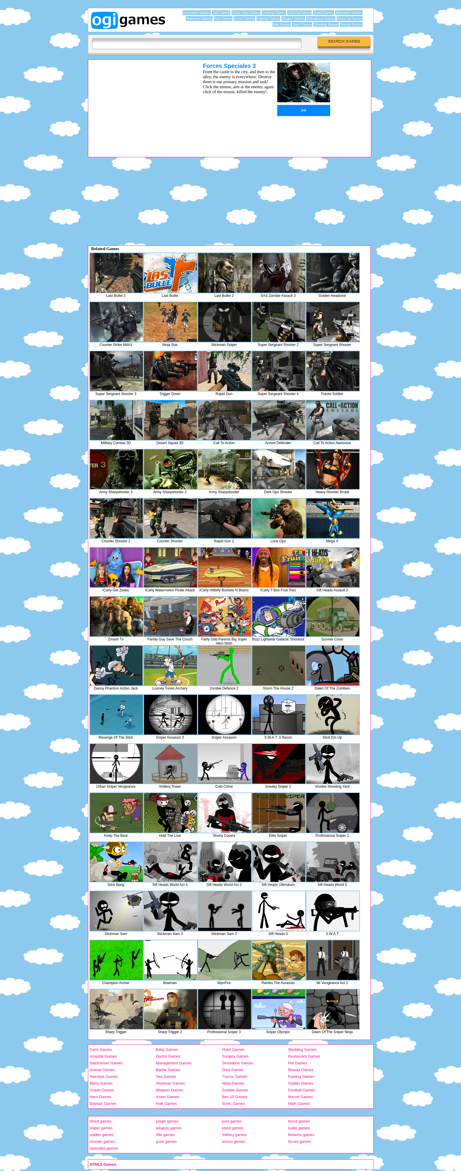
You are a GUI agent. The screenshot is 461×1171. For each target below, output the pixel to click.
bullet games (299, 1128)
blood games (299, 1121)
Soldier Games (300, 1083)
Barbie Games (168, 1070)
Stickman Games (170, 1083)
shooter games (102, 1141)
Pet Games (297, 1063)
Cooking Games (273, 12)
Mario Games (101, 1083)
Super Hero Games (246, 12)
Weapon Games (169, 1090)
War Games (281, 24)
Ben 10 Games (235, 1097)
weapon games (169, 1128)
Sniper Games (102, 1090)
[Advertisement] (137, 104)
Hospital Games (103, 1056)
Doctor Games (168, 1056)
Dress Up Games (349, 18)
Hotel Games (233, 1049)
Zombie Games (235, 1090)
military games (234, 1134)
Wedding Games (302, 1049)
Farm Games (101, 1049)
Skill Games (221, 12)
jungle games (167, 1121)
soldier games (101, 1134)
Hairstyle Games (104, 1076)
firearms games (301, 1134)
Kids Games (223, 18)
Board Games (323, 12)
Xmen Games (167, 1097)
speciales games (104, 1148)
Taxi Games (166, 1076)
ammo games (233, 1141)
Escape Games (293, 18)
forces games (299, 1141)
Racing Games (351, 24)
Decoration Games (196, 12)
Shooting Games (326, 24)
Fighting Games (268, 18)
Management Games (173, 1063)
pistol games (232, 1128)
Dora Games (233, 1070)
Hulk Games (166, 1103)
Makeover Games (199, 18)
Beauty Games (300, 1070)
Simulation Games (237, 1063)
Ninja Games (233, 1083)
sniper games (101, 1128)
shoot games (100, 1121)
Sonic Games (233, 1103)
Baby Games (167, 1049)
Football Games (301, 1090)
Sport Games (302, 24)
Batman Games (103, 1103)
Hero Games (100, 1097)
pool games (232, 1121)
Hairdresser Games (106, 1063)
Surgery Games (235, 1056)
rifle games (165, 1134)
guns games (166, 1141)
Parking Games (301, 1076)
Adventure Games (349, 12)
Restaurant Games (304, 1056)
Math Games (299, 1103)
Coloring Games (299, 12)
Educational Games (321, 18)
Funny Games (244, 18)
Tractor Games (234, 1076)
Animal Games (102, 1070)
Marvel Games (300, 1097)
